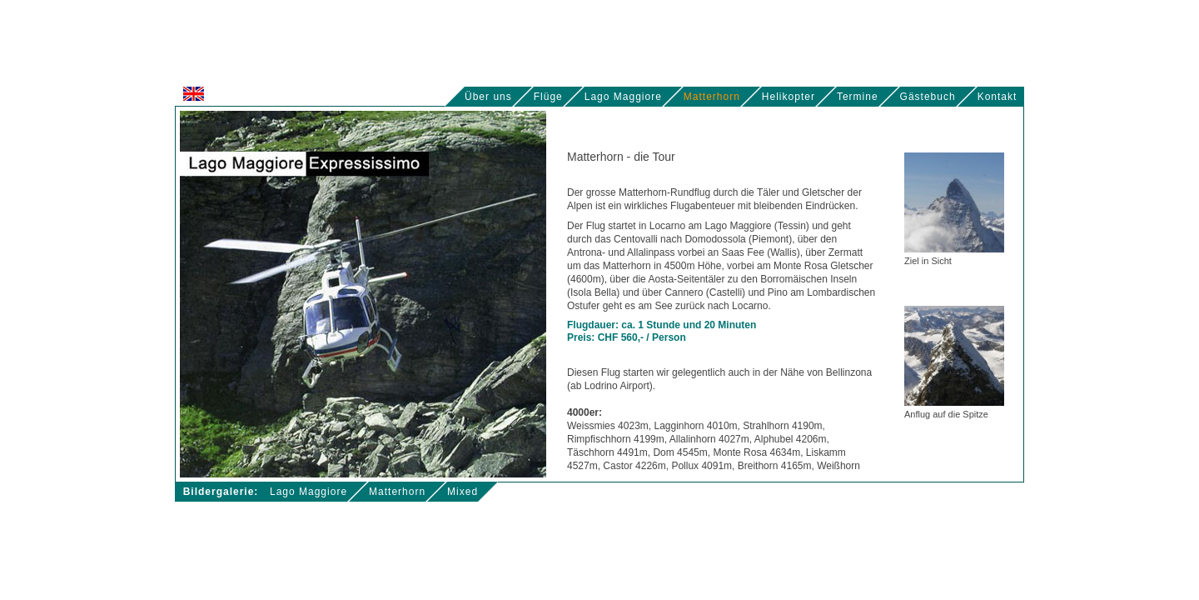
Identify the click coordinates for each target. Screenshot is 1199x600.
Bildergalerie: (221, 492)
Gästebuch (928, 96)
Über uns (488, 96)
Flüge (548, 96)
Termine (857, 96)
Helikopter (788, 96)
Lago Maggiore (623, 96)
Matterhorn (712, 96)
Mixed (462, 492)
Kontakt (1001, 96)
